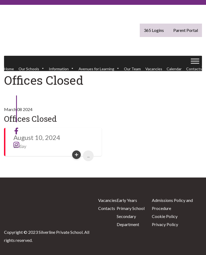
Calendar (174, 68)
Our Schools (32, 68)
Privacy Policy (165, 224)
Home (9, 68)
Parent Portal (185, 30)
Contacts (194, 68)
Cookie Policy (165, 216)
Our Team (132, 68)
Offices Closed (30, 118)
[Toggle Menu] (195, 61)
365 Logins (154, 30)
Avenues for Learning (99, 68)
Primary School (131, 208)
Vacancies (153, 68)
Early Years (127, 200)
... (88, 155)
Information (61, 68)
